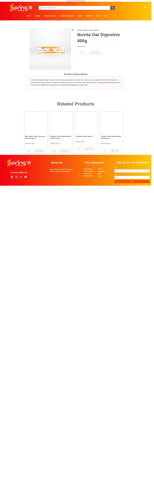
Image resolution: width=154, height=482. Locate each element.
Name (116, 168)
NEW (97, 16)
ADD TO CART (95, 52)
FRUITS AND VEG (50, 16)
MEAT (80, 16)
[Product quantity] (82, 52)
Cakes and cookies (90, 30)
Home (52, 169)
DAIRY (29, 16)
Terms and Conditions (62, 171)
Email (115, 174)
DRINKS (37, 16)
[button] (72, 30)
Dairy (86, 169)
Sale (99, 176)
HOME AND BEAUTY (67, 16)
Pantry (79, 30)
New (99, 174)
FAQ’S (56, 169)
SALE (105, 16)
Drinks (90, 169)
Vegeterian (101, 171)
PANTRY (89, 16)
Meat (90, 176)
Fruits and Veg (89, 171)
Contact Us (63, 169)
